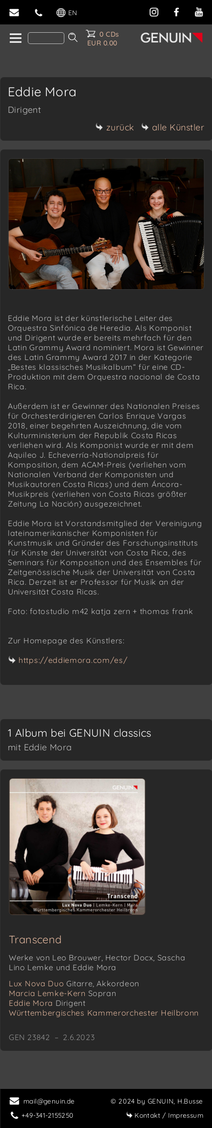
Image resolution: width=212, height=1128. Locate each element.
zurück (115, 127)
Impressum (164, 1115)
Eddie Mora (47, 1003)
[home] (15, 38)
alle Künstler (173, 127)
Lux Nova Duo (74, 983)
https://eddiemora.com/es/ (73, 660)
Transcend (35, 939)
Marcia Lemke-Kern (62, 993)
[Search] (46, 38)
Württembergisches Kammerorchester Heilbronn (104, 1013)
